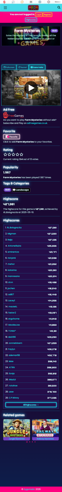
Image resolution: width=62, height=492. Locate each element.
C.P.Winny (14, 397)
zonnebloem (15, 343)
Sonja (11, 373)
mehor (11, 264)
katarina (12, 270)
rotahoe (13, 385)
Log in (38, 14)
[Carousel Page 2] (29, 442)
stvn (10, 282)
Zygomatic (29, 489)
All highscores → (31, 404)
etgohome (13, 318)
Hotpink (12, 258)
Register (47, 14)
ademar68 (14, 355)
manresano (14, 276)
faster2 (12, 312)
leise (11, 361)
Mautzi (12, 379)
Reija (10, 239)
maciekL (12, 306)
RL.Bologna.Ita (14, 227)
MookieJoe (14, 324)
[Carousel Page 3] (32, 442)
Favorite (11, 136)
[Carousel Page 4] (35, 442)
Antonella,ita (14, 245)
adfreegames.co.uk (37, 123)
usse (11, 391)
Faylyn (11, 349)
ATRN (12, 367)
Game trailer (37, 67)
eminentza (13, 251)
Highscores (31, 20)
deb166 (12, 337)
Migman (12, 233)
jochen (11, 288)
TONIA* (12, 330)
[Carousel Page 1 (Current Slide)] (27, 442)
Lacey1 (11, 300)
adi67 (11, 294)
